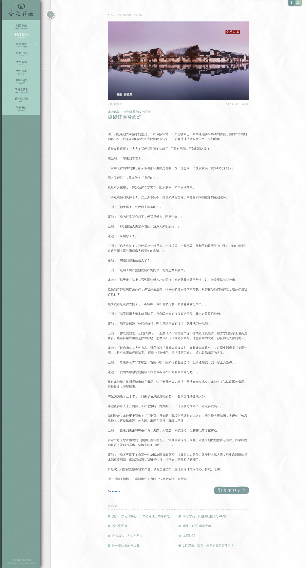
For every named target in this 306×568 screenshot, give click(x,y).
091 (117, 104)
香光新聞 (21, 63)
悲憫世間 (189, 535)
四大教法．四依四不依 (127, 535)
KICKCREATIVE (28, 563)
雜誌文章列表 (124, 15)
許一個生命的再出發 (125, 545)
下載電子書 (21, 90)
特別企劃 (21, 54)
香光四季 (21, 72)
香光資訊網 (21, 100)
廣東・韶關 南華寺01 (197, 526)
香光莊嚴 (21, 10)
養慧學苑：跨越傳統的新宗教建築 (205, 516)
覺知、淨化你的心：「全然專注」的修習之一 (142, 516)
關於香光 (21, 27)
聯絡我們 (21, 81)
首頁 (112, 15)
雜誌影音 (21, 45)
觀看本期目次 (231, 490)
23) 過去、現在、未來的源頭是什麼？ (208, 545)
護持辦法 (21, 109)
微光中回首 (119, 526)
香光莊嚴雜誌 (21, 36)
